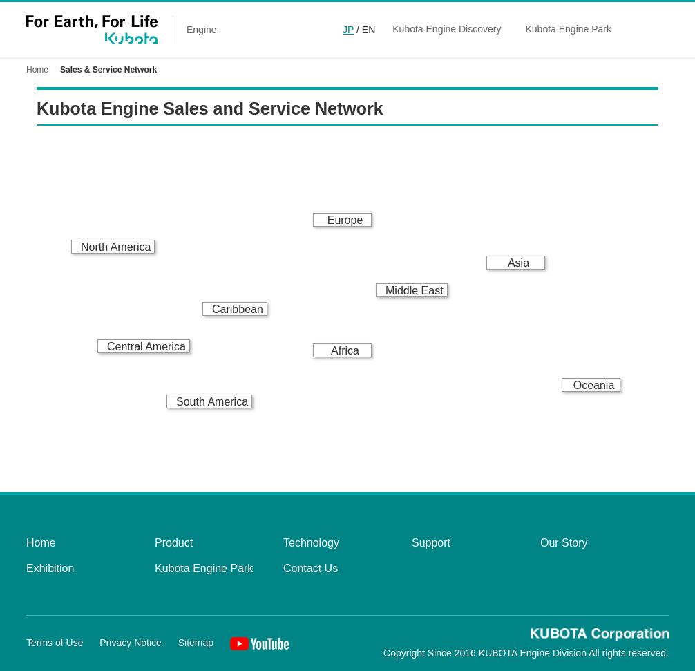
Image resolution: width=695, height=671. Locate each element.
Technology (311, 543)
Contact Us (310, 568)
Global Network (661, 29)
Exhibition (50, 568)
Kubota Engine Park (568, 29)
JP (348, 29)
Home (37, 70)
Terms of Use (54, 642)
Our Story (563, 543)
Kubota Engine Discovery (446, 29)
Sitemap (195, 642)
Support (431, 543)
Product (174, 543)
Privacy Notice (130, 642)
